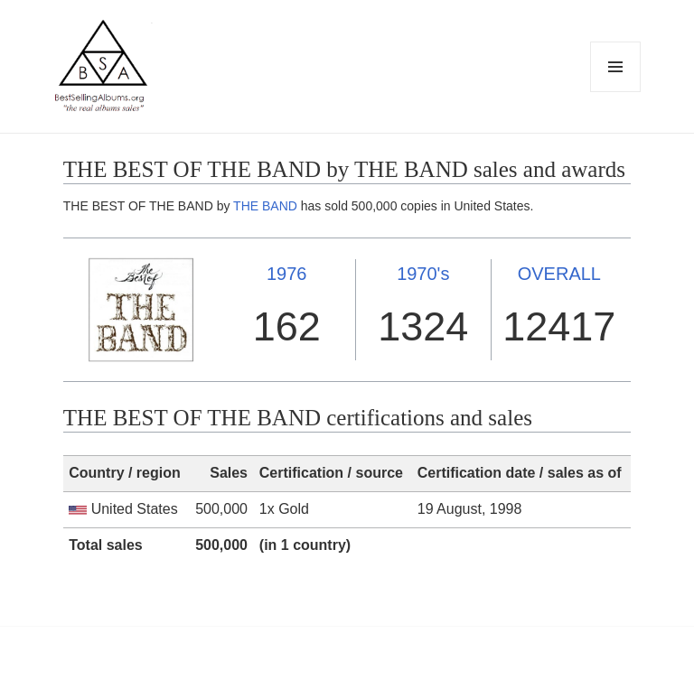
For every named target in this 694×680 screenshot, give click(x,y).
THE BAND (265, 206)
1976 (287, 274)
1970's (423, 274)
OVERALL (559, 274)
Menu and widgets (616, 91)
